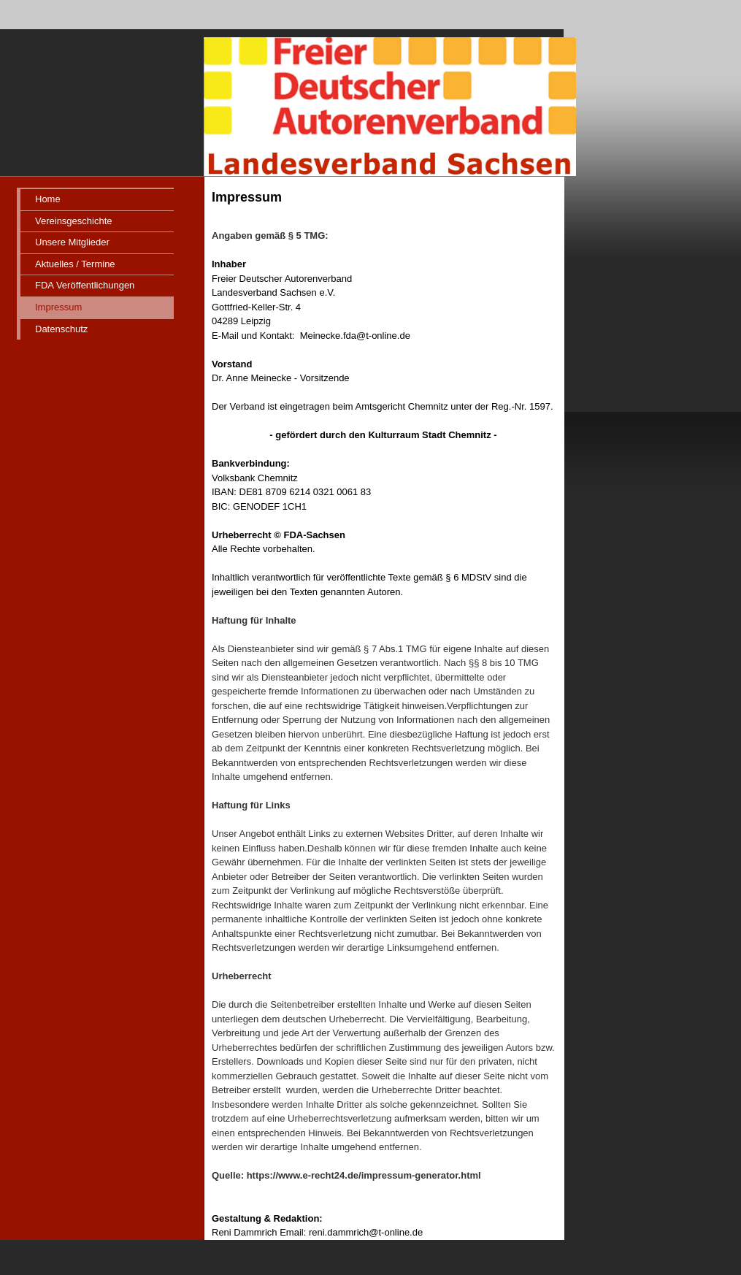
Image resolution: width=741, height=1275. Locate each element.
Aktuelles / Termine (75, 264)
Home (48, 199)
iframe (649, 566)
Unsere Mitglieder (72, 242)
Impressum (58, 307)
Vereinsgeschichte (73, 220)
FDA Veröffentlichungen (84, 285)
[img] (292, 88)
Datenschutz (61, 328)
